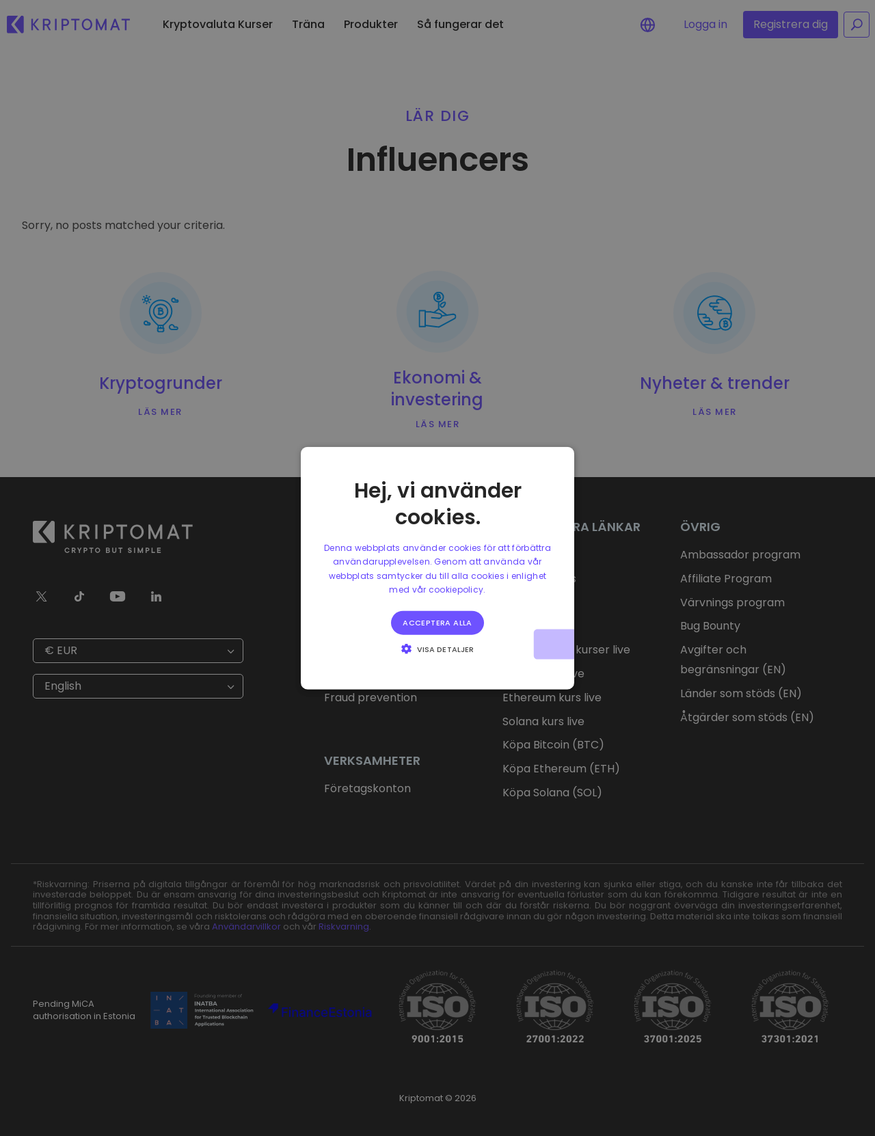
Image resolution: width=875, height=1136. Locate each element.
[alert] (437, 568)
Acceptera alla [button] (437, 622)
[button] (437, 648)
